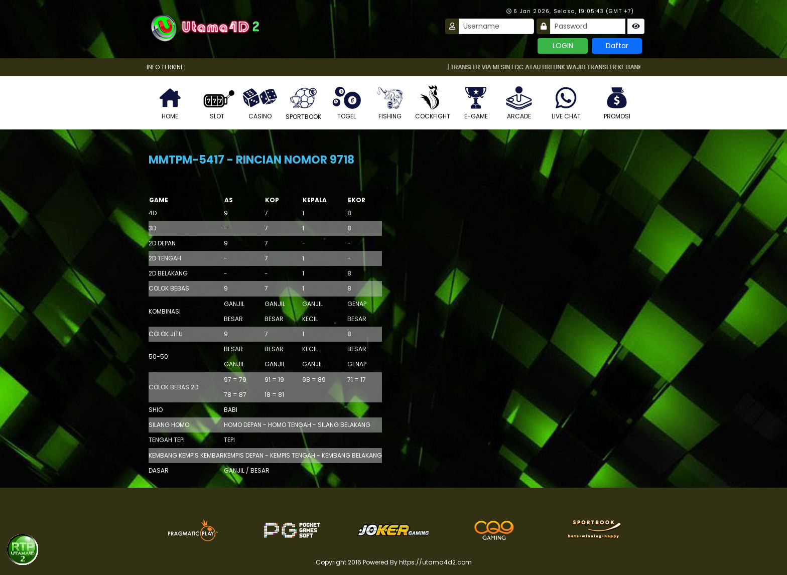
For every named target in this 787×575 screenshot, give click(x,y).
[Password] (587, 26)
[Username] (496, 26)
